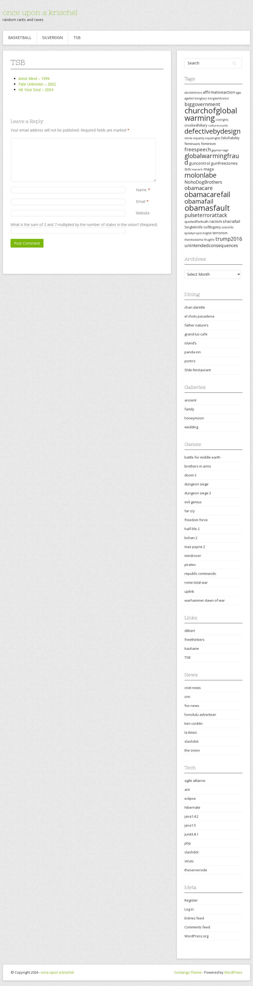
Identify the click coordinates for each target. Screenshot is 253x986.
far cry (189, 511)
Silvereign (52, 37)
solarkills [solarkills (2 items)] (227, 227)
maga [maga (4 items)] (208, 169)
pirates (190, 564)
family (189, 409)
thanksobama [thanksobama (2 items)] (193, 240)
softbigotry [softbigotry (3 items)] (212, 227)
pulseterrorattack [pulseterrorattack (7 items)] (205, 215)
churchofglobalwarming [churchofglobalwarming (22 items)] (210, 114)
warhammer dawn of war (204, 600)
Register (191, 900)
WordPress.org (196, 936)
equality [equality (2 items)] (198, 138)
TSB (77, 37)
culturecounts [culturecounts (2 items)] (218, 125)
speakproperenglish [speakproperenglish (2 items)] (198, 233)
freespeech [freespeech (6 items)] (197, 149)
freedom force (196, 519)
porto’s (190, 361)
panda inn (192, 352)
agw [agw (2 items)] (238, 92)
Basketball (19, 37)
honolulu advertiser (200, 714)
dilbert (189, 630)
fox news (191, 705)
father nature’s (196, 325)
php (187, 843)
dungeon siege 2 (197, 493)
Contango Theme (188, 972)
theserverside (195, 870)
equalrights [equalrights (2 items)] (212, 138)
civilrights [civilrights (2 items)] (222, 120)
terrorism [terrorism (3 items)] (220, 232)
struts (189, 861)
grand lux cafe (195, 334)
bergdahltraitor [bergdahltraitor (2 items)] (218, 98)
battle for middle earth (202, 457)
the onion (192, 750)
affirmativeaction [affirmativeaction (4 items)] (219, 92)
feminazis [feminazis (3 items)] (192, 143)
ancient (190, 400)
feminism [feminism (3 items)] (208, 143)
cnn (187, 696)
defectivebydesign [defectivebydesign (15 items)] (212, 131)
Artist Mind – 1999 (34, 78)
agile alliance (194, 780)
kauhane (191, 648)
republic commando (200, 573)
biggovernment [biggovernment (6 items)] (202, 104)
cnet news (192, 687)
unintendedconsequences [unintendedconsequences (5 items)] (211, 245)
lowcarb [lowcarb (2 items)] (197, 169)
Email (140, 201)
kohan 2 (190, 537)
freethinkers (194, 639)
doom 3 (190, 475)
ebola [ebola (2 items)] (188, 138)
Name (141, 190)
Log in (189, 909)
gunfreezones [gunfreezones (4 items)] (224, 163)
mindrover (192, 555)
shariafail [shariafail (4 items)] (231, 221)
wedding (191, 427)
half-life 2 (192, 528)
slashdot (191, 741)
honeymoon (194, 418)
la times (190, 732)
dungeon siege (196, 484)
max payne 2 (194, 546)
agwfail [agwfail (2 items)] (189, 98)
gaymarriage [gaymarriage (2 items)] (220, 150)
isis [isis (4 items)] (187, 169)
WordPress (233, 972)
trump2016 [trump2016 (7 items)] (228, 238)
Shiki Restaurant (197, 370)
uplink (189, 591)
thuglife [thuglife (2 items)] (209, 240)
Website (143, 212)
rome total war (196, 582)
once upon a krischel (40, 12)
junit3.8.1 (191, 834)
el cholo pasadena (199, 316)
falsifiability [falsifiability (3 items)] (230, 137)
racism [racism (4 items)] (215, 221)
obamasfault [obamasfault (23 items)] (207, 208)
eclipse (190, 798)
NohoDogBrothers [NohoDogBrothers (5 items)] (203, 182)
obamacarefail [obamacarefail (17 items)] (207, 194)
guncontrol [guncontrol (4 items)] (199, 163)
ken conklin (193, 723)
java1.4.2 (191, 816)
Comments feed (197, 927)
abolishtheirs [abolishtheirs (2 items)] (193, 92)
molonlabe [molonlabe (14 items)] (200, 174)
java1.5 (190, 825)
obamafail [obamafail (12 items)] (198, 201)
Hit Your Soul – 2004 (35, 89)
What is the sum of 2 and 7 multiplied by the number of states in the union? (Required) (84, 224)
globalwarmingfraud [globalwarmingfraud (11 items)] (211, 159)
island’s (190, 343)
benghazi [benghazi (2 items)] (200, 98)
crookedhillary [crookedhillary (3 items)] (195, 125)
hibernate (192, 807)
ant (187, 789)
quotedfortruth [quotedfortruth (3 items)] (196, 221)
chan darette (194, 307)
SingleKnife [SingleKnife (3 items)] (193, 227)
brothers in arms (197, 466)
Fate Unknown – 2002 (37, 84)
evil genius (193, 502)
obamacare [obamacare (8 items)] (198, 188)
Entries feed (194, 918)
